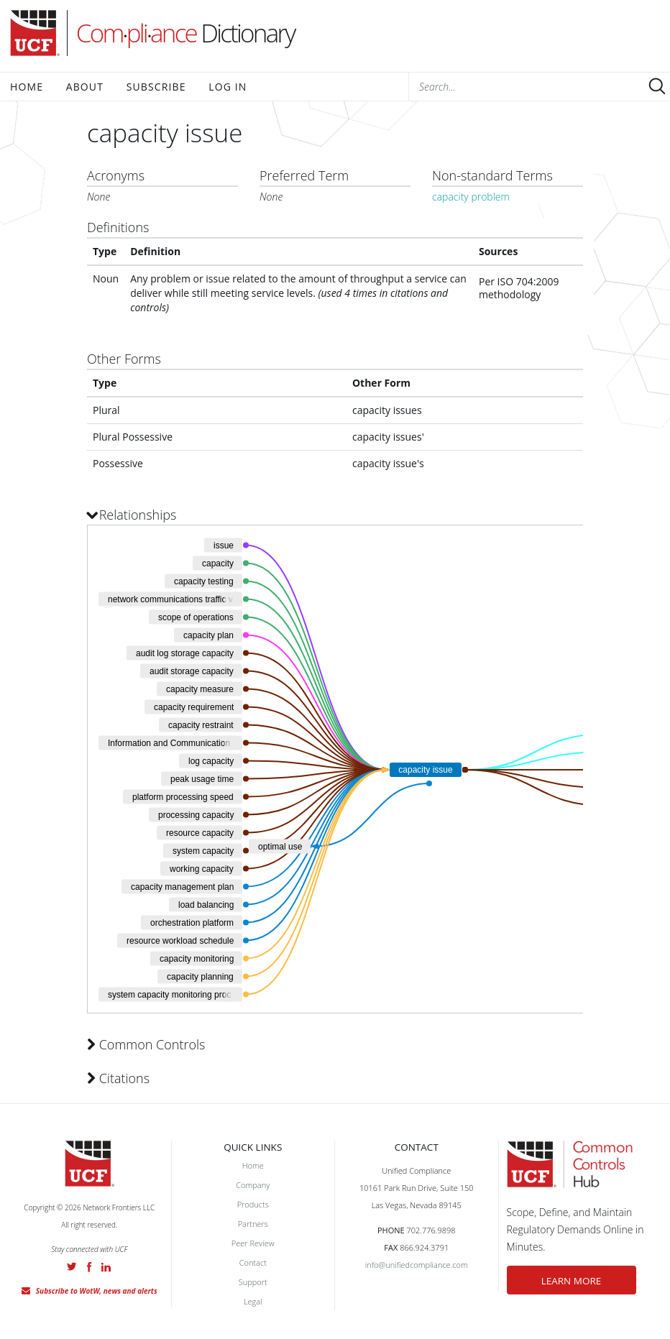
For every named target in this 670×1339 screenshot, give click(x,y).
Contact (253, 1262)
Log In (227, 86)
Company (253, 1184)
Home (26, 86)
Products (253, 1204)
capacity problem (471, 196)
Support (253, 1281)
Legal (253, 1301)
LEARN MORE (571, 1280)
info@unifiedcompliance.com (416, 1264)
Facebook (89, 1267)
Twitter (72, 1266)
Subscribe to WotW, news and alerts (96, 1291)
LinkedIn (106, 1267)
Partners (253, 1223)
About (85, 86)
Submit (657, 86)
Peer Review (253, 1243)
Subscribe (156, 86)
